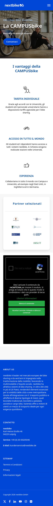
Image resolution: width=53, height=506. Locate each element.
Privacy (6, 469)
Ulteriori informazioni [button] (26, 298)
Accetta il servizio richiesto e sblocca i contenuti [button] (26, 311)
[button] (48, 5)
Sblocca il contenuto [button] (26, 303)
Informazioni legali (12, 475)
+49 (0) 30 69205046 (20, 439)
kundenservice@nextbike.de (23, 445)
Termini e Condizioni (12, 464)
